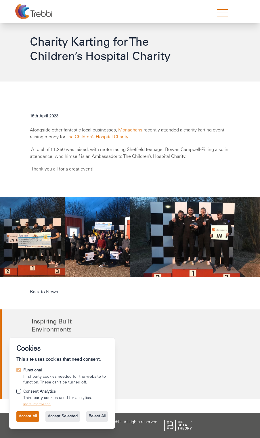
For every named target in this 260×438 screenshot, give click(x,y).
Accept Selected (63, 416)
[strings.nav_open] (222, 13)
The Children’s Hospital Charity (97, 137)
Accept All (28, 416)
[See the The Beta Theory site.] (178, 425)
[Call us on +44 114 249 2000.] (131, 349)
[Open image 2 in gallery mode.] (195, 237)
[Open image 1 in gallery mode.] (97, 237)
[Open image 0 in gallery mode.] (32, 237)
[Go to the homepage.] (34, 11)
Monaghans (130, 130)
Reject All (97, 416)
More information (37, 404)
